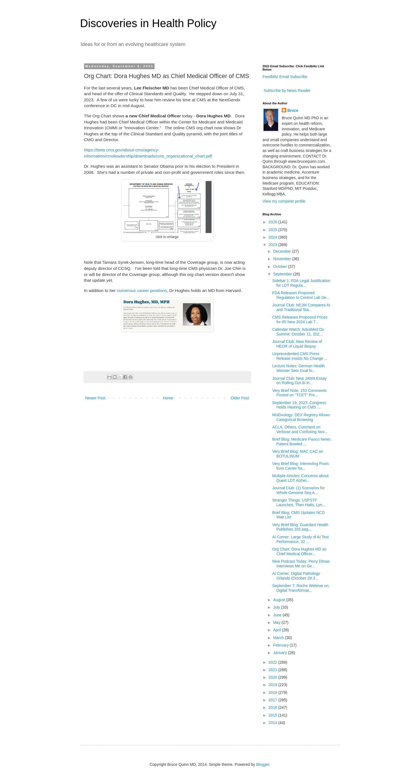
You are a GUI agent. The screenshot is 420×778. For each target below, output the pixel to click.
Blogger (262, 764)
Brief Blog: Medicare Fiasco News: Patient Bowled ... (301, 441)
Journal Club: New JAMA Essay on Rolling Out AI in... (299, 380)
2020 (273, 677)
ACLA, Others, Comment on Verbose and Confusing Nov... (299, 429)
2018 (273, 692)
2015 (273, 715)
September (283, 274)
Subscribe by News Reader (287, 90)
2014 (273, 722)
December (282, 251)
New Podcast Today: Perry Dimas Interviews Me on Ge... (301, 563)
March (279, 637)
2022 (273, 662)
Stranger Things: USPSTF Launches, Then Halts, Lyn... (298, 502)
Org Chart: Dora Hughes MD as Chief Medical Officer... (299, 551)
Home (168, 398)
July (277, 607)
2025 (273, 230)
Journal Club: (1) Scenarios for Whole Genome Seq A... (298, 490)
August (279, 600)
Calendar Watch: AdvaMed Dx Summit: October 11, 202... (298, 331)
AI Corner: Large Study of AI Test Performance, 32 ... (300, 539)
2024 (273, 237)
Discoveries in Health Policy (148, 23)
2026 (273, 222)
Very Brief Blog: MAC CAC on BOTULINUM (297, 453)
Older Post (240, 398)
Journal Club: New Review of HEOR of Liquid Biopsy (297, 343)
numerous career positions (142, 290)
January (280, 652)
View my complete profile (284, 201)
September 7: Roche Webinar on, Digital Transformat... (301, 588)
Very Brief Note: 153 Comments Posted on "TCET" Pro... (299, 392)
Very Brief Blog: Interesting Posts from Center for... (300, 466)
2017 (273, 700)
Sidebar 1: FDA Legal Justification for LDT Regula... (301, 283)
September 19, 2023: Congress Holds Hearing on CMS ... (299, 405)
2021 (273, 670)
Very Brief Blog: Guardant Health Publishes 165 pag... (300, 527)
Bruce (292, 110)
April (277, 630)
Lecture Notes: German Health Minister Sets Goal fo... (298, 368)
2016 (273, 707)
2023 (273, 244)
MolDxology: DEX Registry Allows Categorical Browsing (301, 417)
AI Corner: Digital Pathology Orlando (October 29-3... (296, 575)
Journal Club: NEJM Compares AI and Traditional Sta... (301, 307)
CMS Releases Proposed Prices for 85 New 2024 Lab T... (299, 319)
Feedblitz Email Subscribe (285, 76)
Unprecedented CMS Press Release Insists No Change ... (299, 356)
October (280, 266)
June (278, 615)
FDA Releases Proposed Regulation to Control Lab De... (300, 295)
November (282, 259)
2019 (273, 685)
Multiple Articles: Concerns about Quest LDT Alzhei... (300, 478)
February (281, 645)
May (277, 622)
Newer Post (95, 398)
